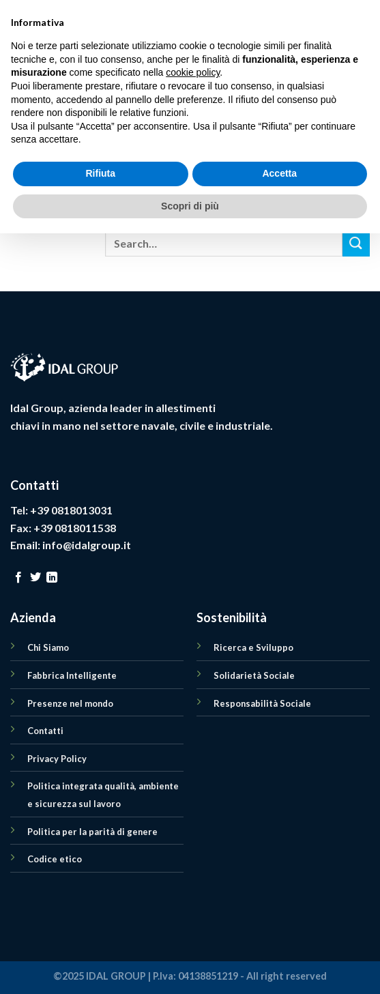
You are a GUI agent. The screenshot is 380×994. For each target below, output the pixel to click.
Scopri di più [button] (190, 966)
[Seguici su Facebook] (18, 578)
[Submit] (356, 243)
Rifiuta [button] (100, 934)
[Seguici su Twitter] (35, 578)
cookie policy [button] (193, 833)
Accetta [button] (279, 934)
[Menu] (18, 51)
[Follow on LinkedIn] (51, 578)
